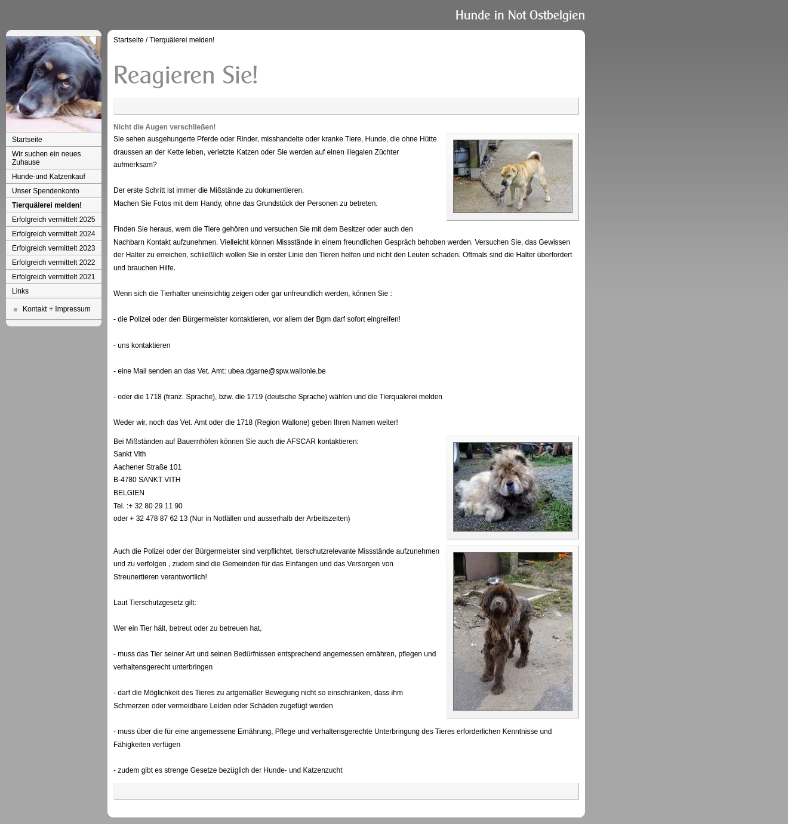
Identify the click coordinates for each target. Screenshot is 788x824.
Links (20, 291)
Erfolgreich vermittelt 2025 (53, 219)
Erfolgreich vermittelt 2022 (53, 262)
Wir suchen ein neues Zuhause (46, 158)
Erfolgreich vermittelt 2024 (53, 234)
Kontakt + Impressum (57, 309)
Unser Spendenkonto (45, 191)
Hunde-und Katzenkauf (48, 176)
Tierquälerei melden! (47, 205)
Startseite (27, 139)
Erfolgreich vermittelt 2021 (53, 277)
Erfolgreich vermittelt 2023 (53, 248)
